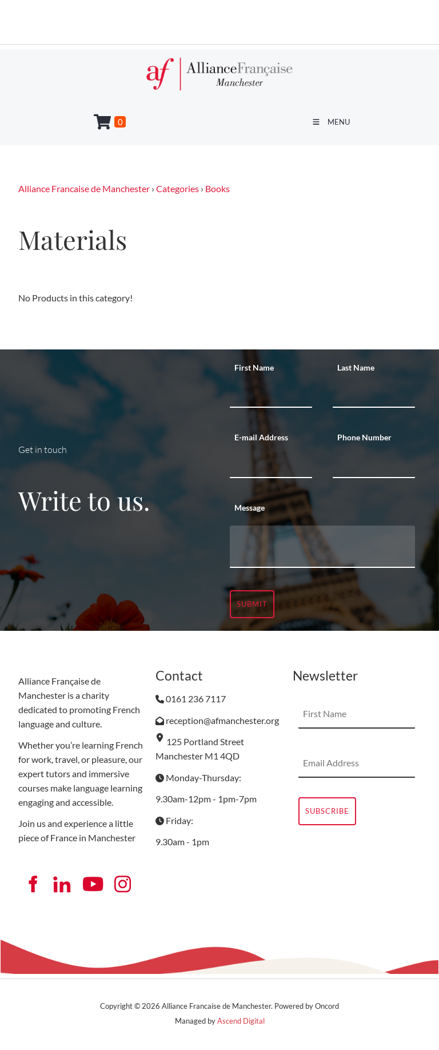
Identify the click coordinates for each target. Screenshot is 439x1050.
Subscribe (327, 811)
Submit (252, 603)
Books (217, 188)
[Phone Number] (374, 464)
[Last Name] (374, 393)
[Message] (322, 547)
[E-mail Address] (271, 464)
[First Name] (271, 393)
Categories (177, 188)
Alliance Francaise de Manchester (84, 188)
